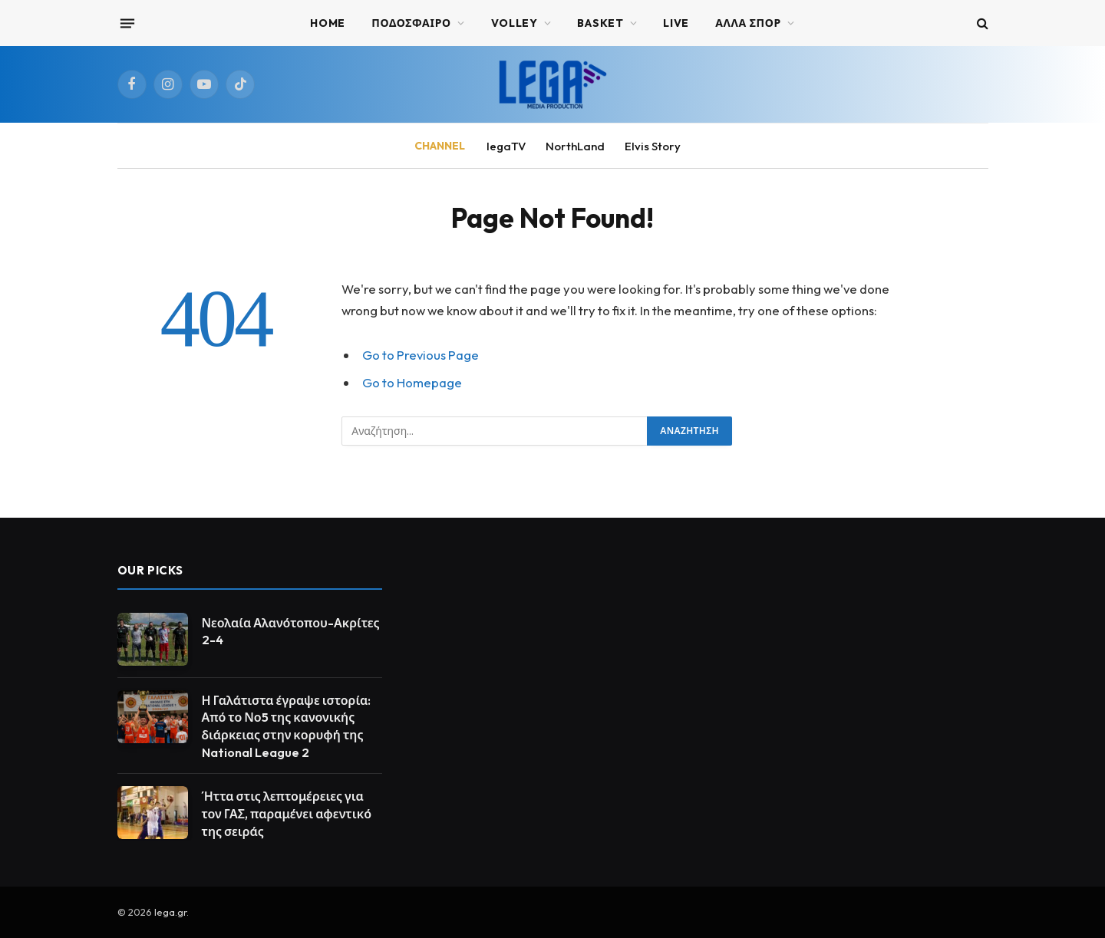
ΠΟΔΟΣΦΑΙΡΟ (411, 23)
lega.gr (170, 912)
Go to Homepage (412, 382)
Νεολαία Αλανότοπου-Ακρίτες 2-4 (291, 631)
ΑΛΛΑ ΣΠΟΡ (748, 23)
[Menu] (127, 23)
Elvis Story (653, 146)
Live (676, 23)
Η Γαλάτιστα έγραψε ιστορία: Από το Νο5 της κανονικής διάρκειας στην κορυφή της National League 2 (286, 727)
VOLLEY (514, 23)
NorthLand (575, 146)
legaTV (506, 146)
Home (327, 23)
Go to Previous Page (420, 355)
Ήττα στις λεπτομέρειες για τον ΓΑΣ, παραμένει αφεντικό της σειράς (287, 813)
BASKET (600, 23)
